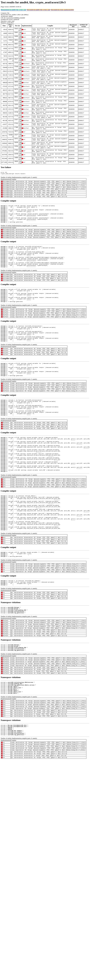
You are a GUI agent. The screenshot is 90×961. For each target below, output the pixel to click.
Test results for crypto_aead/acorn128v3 (62, 10)
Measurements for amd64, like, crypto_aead (13, 10)
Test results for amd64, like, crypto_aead (38, 10)
